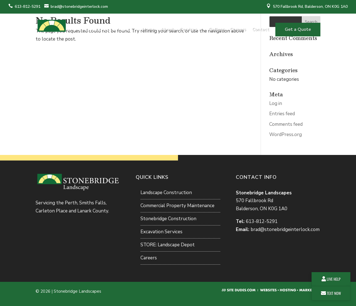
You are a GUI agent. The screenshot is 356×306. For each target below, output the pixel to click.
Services (188, 29)
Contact (260, 29)
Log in (275, 103)
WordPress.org (285, 134)
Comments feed (286, 124)
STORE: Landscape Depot (167, 245)
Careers (238, 29)
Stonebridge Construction (168, 218)
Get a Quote (298, 29)
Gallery (216, 29)
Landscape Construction (166, 192)
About (167, 29)
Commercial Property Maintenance (177, 205)
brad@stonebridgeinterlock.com (79, 6)
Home (148, 29)
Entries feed (282, 114)
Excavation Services (161, 232)
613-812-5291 (27, 6)
